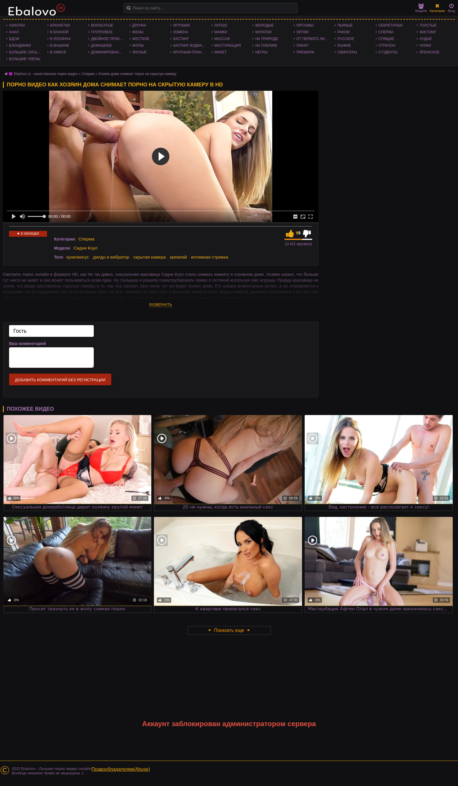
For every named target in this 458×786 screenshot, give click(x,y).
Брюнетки (60, 25)
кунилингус (78, 257)
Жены (137, 32)
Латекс (221, 25)
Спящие (386, 39)
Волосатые (102, 25)
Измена (180, 32)
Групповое (101, 32)
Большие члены (24, 59)
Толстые (427, 25)
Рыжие (344, 45)
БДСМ (14, 39)
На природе (266, 39)
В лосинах (60, 39)
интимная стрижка (209, 257)
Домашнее (101, 45)
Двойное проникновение (108, 39)
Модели (421, 8)
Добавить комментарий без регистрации (60, 380)
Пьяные (345, 25)
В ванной (59, 32)
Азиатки (17, 25)
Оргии (302, 32)
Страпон (387, 45)
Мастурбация (227, 45)
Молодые (264, 25)
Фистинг (427, 32)
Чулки (425, 45)
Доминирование (107, 52)
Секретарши (391, 25)
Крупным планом (190, 52)
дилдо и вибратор (111, 257)
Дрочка (139, 25)
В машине (60, 45)
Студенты (388, 52)
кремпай (178, 257)
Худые (425, 39)
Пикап (302, 45)
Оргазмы (305, 25)
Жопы (138, 45)
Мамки (220, 32)
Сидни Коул (86, 247)
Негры (261, 52)
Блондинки (20, 45)
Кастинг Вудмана (190, 45)
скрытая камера (149, 257)
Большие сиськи (25, 52)
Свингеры (347, 52)
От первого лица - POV (314, 39)
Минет (220, 52)
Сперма (386, 32)
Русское (345, 39)
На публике (266, 45)
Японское (429, 52)
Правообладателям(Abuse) (120, 769)
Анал (14, 32)
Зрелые (139, 52)
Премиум (305, 52)
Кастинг (181, 39)
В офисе (58, 52)
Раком (343, 32)
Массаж (222, 39)
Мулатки (263, 32)
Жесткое (141, 39)
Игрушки (181, 25)
